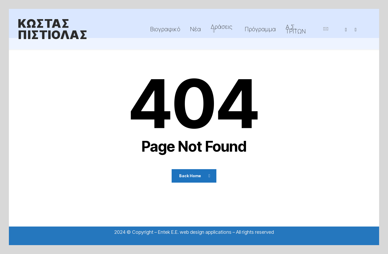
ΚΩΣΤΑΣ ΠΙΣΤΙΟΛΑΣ (53, 29)
